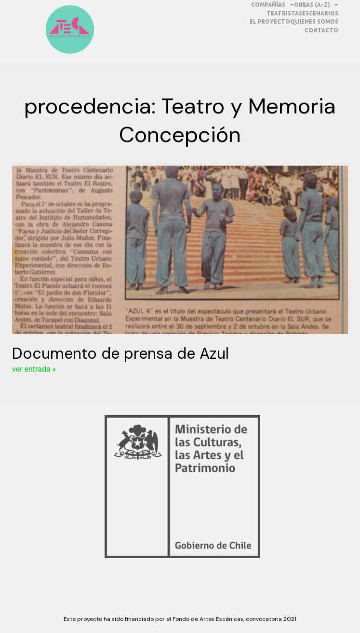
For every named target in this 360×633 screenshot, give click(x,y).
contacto (321, 30)
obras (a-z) (316, 4)
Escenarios (320, 13)
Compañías (272, 4)
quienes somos (314, 21)
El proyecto (270, 21)
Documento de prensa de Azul (120, 353)
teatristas (284, 13)
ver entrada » (34, 369)
